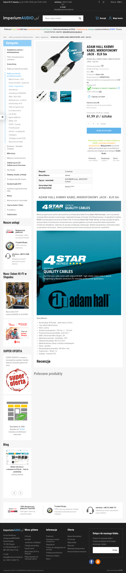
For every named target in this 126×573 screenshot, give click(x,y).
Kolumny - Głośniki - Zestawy (15, 147)
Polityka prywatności (54, 553)
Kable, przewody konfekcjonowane (14, 75)
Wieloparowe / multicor (18, 100)
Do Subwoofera (15, 111)
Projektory (11, 210)
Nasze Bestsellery (74, 536)
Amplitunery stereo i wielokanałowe (15, 51)
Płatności (49, 536)
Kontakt (28, 539)
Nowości (71, 546)
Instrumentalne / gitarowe (19, 83)
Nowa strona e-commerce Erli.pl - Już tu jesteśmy (17, 469)
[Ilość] (93, 123)
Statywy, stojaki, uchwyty (16, 175)
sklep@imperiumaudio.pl (72, 32)
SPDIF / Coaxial (14, 124)
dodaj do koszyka (103, 130)
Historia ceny (93, 103)
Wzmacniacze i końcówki (17, 200)
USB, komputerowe (16, 107)
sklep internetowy (115, 570)
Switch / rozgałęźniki (17, 131)
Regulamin (50, 545)
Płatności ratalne (52, 556)
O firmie (28, 536)
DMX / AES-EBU (15, 97)
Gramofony (11, 64)
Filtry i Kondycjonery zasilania (15, 58)
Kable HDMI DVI (14, 117)
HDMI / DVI (13, 121)
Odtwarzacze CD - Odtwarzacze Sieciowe (16, 164)
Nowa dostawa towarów (77, 552)
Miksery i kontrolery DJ (16, 158)
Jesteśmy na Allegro (33, 542)
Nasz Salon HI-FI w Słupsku (32, 553)
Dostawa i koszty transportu (52, 540)
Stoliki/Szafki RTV (14, 184)
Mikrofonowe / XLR (16, 79)
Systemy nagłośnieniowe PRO (17, 190)
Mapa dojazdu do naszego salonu (31, 558)
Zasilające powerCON (17, 138)
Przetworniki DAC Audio (16, 179)
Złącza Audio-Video (15, 205)
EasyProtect (29, 548)
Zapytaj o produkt (98, 97)
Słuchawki (11, 170)
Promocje (71, 539)
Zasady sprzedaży (32, 546)
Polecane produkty (48, 373)
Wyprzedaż (72, 542)
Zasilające (13, 135)
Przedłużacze (14, 128)
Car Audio (12, 114)
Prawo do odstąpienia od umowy (55, 549)
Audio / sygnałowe (16, 86)
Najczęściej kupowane (76, 548)
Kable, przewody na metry (17, 69)
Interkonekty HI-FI (15, 104)
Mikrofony (11, 153)
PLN (119, 2)
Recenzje (43, 361)
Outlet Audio (12, 215)
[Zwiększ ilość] (89, 123)
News (48, 559)
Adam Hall (100, 74)
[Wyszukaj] (80, 18)
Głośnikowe (13, 90)
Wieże (9, 196)
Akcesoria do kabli (16, 142)
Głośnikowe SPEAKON (17, 93)
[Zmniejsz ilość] (98, 123)
